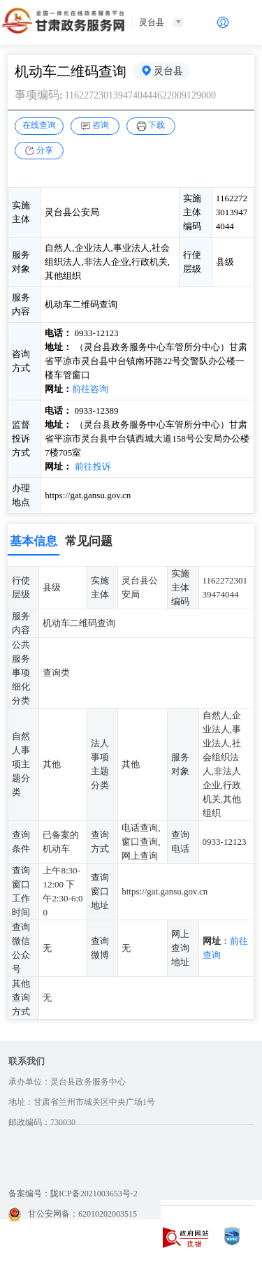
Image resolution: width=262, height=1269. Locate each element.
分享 (44, 150)
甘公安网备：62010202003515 (72, 1214)
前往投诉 (93, 466)
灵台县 (168, 71)
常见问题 (88, 541)
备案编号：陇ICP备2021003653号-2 (73, 1193)
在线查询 (39, 125)
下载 (156, 125)
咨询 (100, 125)
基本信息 (33, 541)
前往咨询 (90, 389)
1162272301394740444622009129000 (140, 95)
